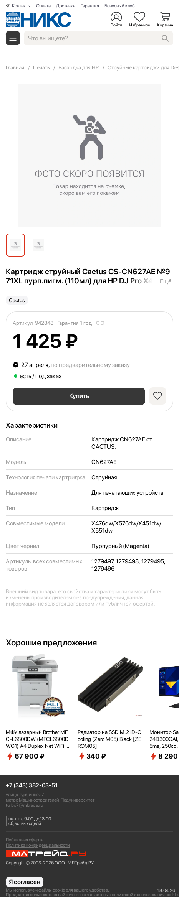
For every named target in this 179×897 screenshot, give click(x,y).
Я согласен (24, 881)
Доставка (65, 5)
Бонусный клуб (119, 5)
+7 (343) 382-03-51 (32, 785)
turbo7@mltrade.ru (24, 805)
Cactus (17, 300)
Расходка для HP (78, 67)
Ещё (165, 281)
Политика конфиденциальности (38, 845)
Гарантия (90, 5)
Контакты (21, 5)
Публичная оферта (24, 840)
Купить (79, 396)
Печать (41, 67)
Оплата (43, 5)
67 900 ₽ (25, 756)
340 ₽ (92, 756)
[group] (89, 155)
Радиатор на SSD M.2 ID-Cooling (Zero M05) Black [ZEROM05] (109, 739)
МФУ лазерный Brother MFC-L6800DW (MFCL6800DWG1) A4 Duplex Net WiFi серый (38, 739)
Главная (15, 67)
